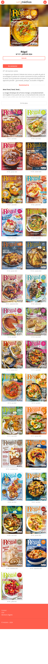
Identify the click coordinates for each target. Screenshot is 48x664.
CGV (2, 645)
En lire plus (24, 103)
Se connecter (12, 66)
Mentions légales (7, 647)
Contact (4, 643)
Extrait (24, 58)
